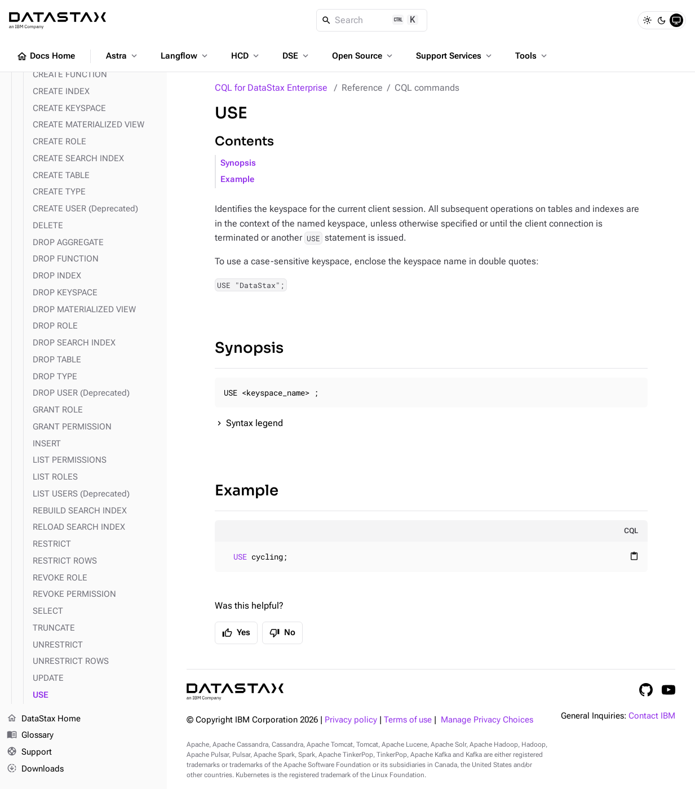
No (282, 633)
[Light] (647, 20)
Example (237, 179)
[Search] (371, 20)
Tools (532, 56)
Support (29, 752)
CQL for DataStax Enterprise (271, 87)
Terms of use (408, 720)
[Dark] (662, 20)
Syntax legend (254, 423)
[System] (676, 20)
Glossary (30, 735)
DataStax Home (44, 719)
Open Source (363, 56)
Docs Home (45, 56)
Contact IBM (651, 716)
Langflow (185, 56)
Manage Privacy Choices (487, 720)
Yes (236, 633)
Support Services (455, 56)
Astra (122, 56)
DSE (296, 56)
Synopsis (238, 163)
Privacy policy (351, 720)
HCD (246, 56)
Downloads (35, 769)
